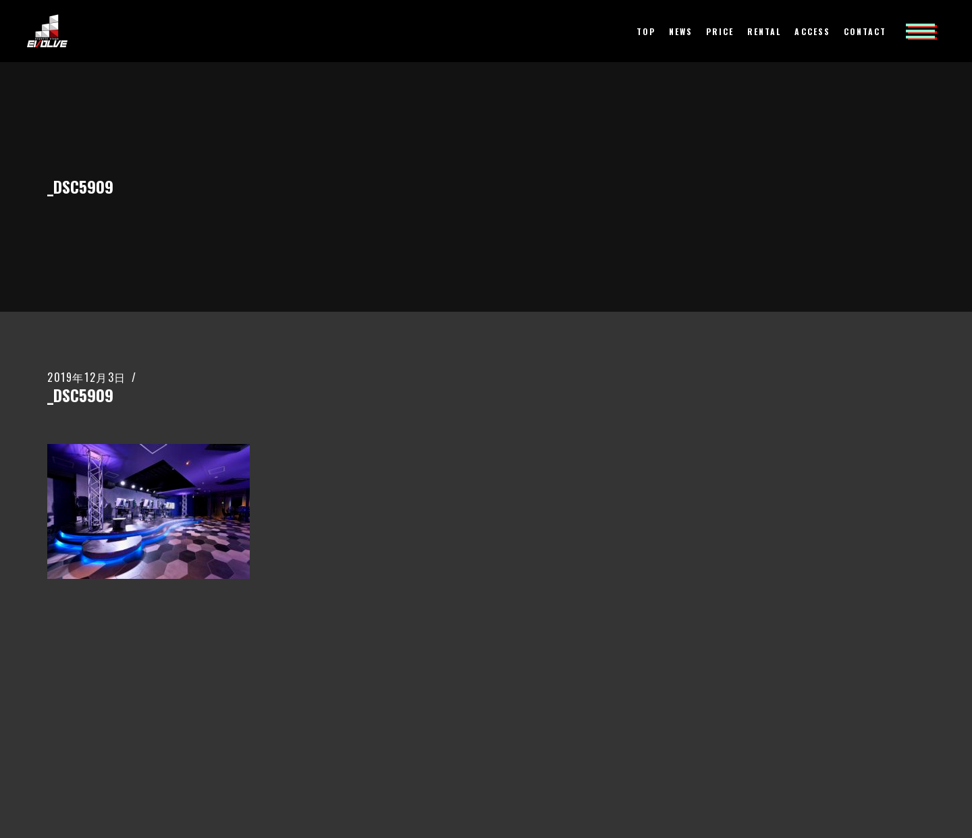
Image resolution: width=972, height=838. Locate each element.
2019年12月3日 (86, 377)
